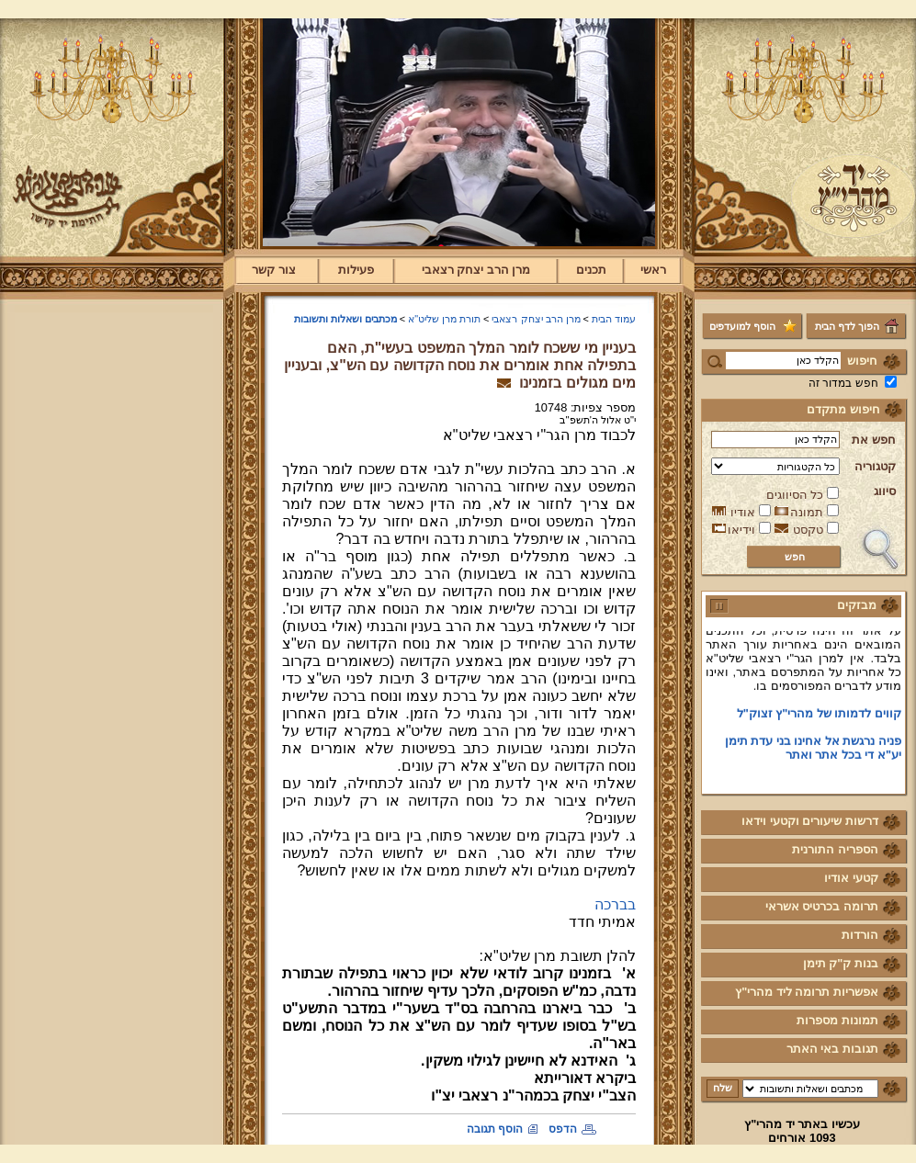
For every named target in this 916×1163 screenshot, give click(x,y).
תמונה (806, 512)
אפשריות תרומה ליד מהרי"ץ (806, 992)
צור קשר (274, 270)
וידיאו (741, 529)
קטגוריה (875, 466)
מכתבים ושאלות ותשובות (345, 318)
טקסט (808, 529)
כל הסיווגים (795, 495)
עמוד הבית (614, 318)
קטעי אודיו (851, 878)
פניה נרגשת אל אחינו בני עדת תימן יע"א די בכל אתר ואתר (813, 750)
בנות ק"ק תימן (840, 963)
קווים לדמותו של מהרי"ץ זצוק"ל (819, 716)
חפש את (874, 439)
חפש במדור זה (843, 383)
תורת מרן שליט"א (444, 318)
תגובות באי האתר (832, 1049)
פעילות (356, 270)
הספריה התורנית (835, 849)
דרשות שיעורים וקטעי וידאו (809, 821)
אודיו (742, 512)
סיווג (885, 491)
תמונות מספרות (837, 1020)
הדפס (562, 1129)
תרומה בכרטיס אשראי (821, 906)
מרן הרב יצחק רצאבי (476, 270)
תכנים (591, 270)
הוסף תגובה (495, 1129)
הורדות (860, 935)
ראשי (653, 270)
